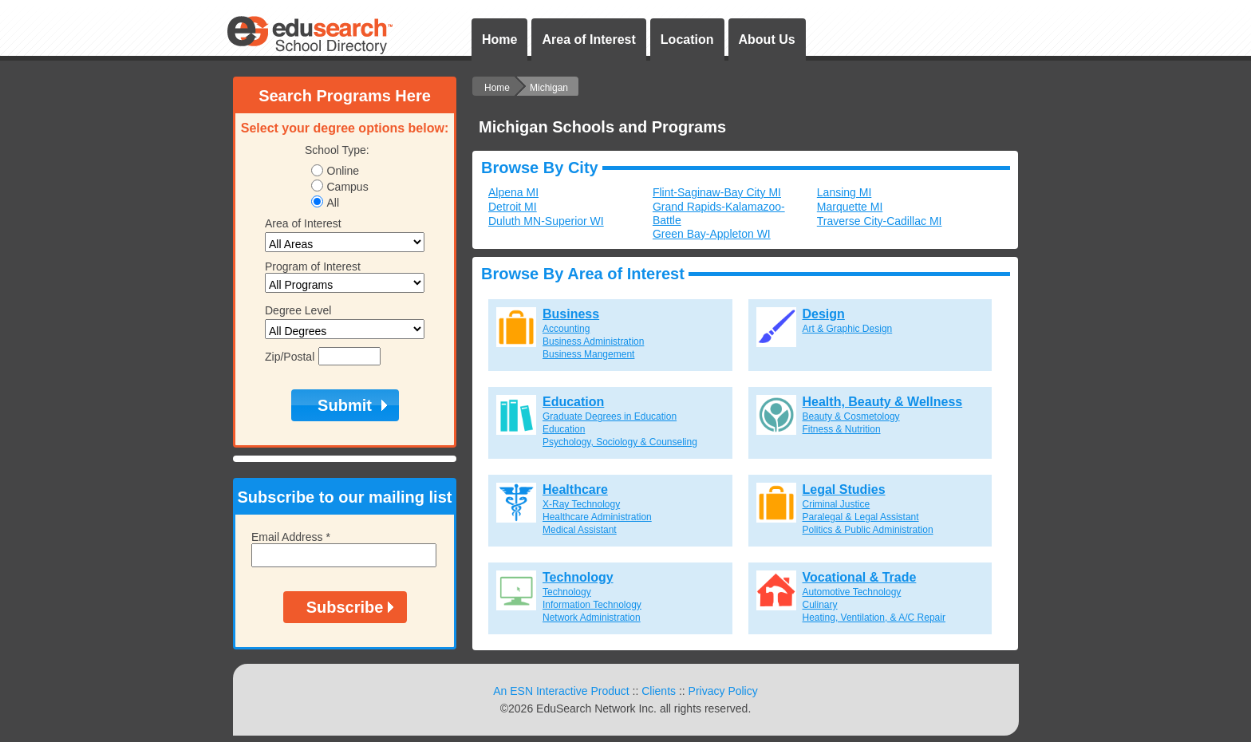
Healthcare (575, 489)
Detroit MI (512, 206)
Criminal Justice (836, 504)
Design (824, 314)
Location (687, 39)
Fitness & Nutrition (842, 429)
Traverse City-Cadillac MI (879, 221)
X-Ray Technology (581, 504)
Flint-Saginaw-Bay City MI (717, 192)
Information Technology (592, 604)
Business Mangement (588, 354)
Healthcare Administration (597, 517)
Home (499, 39)
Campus (348, 186)
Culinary (820, 604)
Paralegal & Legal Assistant (861, 517)
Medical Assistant (580, 529)
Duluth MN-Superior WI (546, 221)
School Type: (337, 150)
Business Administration (593, 341)
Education (573, 401)
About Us (767, 39)
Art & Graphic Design (848, 328)
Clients (658, 691)
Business (571, 314)
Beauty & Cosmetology (851, 416)
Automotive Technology (852, 592)
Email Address (290, 537)
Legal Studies (844, 489)
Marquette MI (849, 206)
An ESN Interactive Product (561, 691)
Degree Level (298, 310)
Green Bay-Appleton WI (712, 233)
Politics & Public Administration (868, 529)
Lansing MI (844, 192)
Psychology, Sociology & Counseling (620, 442)
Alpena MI (513, 192)
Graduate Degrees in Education (610, 416)
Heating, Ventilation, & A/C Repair (874, 617)
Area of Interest (588, 39)
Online (343, 170)
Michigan (549, 87)
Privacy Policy (723, 691)
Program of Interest (313, 266)
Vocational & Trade (860, 577)
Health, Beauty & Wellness (883, 401)
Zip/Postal (289, 356)
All (333, 202)
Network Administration (592, 617)
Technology (578, 577)
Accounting (566, 328)
